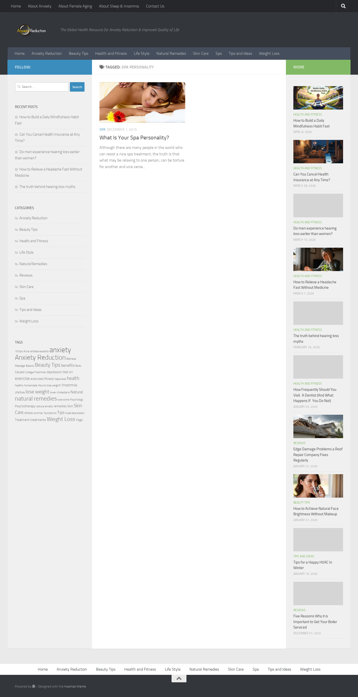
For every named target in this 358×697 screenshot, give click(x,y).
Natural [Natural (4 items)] (77, 392)
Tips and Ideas (240, 53)
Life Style (141, 53)
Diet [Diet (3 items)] (65, 372)
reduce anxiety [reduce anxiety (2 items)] (44, 406)
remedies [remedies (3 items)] (60, 406)
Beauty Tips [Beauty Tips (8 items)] (47, 365)
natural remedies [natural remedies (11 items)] (36, 398)
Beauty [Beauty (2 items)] (30, 365)
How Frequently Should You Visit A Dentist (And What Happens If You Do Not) (314, 395)
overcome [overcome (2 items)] (63, 399)
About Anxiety (39, 6)
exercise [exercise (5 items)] (22, 378)
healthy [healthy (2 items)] (19, 385)
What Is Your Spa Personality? (134, 137)
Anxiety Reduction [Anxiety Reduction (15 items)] (40, 357)
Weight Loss (269, 53)
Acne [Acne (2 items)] (26, 351)
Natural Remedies (171, 53)
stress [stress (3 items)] (28, 413)
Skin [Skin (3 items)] (70, 406)
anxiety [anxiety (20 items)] (60, 350)
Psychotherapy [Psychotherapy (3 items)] (25, 406)
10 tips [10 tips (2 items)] (19, 351)
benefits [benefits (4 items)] (68, 365)
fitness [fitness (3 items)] (49, 379)
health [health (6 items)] (73, 378)
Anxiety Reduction (47, 53)
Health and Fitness (111, 53)
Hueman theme (75, 686)
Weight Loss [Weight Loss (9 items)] (61, 419)
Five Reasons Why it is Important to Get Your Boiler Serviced (315, 622)
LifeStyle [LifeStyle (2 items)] (20, 392)
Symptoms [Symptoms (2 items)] (50, 413)
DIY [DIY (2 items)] (71, 372)
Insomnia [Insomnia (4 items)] (69, 385)
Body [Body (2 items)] (78, 365)
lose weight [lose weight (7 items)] (37, 392)
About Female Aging (75, 6)
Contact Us (155, 6)
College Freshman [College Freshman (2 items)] (35, 372)
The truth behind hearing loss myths (47, 186)
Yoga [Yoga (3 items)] (79, 420)
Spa (219, 53)
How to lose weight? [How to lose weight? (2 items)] (49, 385)
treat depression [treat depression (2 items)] (75, 413)
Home (16, 6)
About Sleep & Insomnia (119, 6)
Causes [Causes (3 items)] (20, 372)
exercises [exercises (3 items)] (37, 379)
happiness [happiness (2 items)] (60, 379)
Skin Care (201, 53)
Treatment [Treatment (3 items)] (22, 420)
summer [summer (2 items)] (38, 413)
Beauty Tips (78, 53)
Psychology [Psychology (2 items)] (76, 399)
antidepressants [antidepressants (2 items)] (39, 351)
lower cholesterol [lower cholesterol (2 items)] (60, 392)
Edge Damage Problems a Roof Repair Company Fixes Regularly (318, 455)
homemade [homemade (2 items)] (30, 385)
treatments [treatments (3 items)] (38, 420)
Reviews (26, 275)
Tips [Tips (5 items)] (61, 412)
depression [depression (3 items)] (54, 372)
